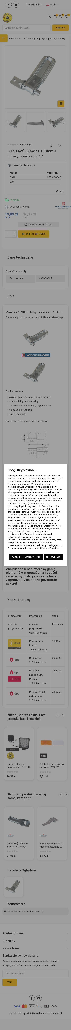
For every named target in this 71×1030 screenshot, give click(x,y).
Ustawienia (53, 557)
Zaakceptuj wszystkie (25, 557)
